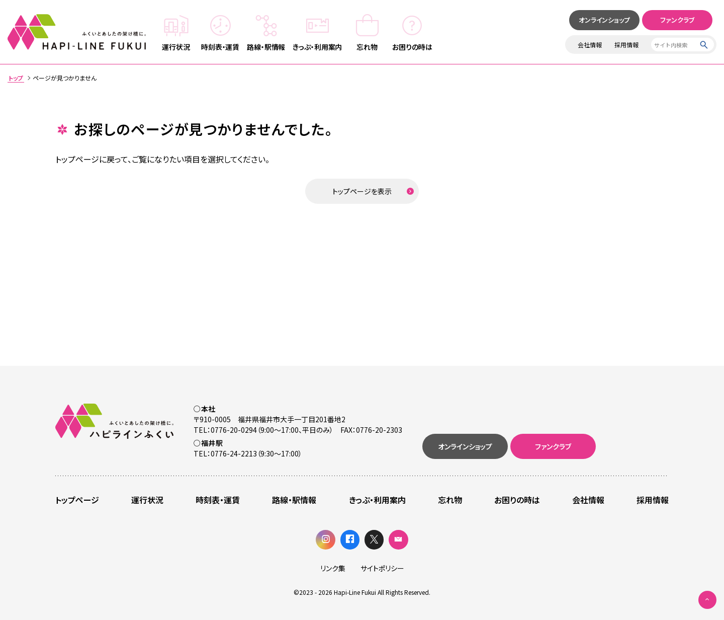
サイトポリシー (382, 568)
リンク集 (332, 568)
